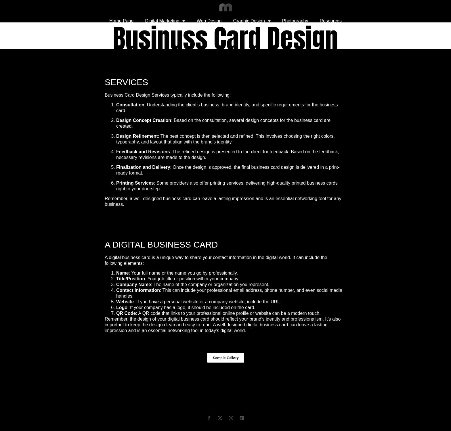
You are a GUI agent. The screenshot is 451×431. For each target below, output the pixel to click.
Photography (295, 20)
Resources (331, 20)
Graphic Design (252, 21)
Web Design (209, 20)
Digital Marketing (165, 21)
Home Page (121, 20)
